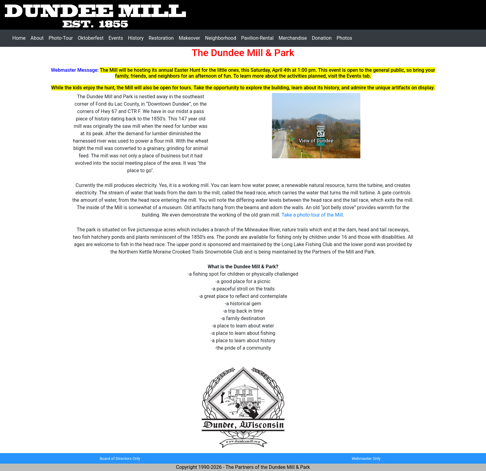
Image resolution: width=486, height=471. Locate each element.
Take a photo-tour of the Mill (312, 215)
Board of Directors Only (120, 458)
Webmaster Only (366, 458)
